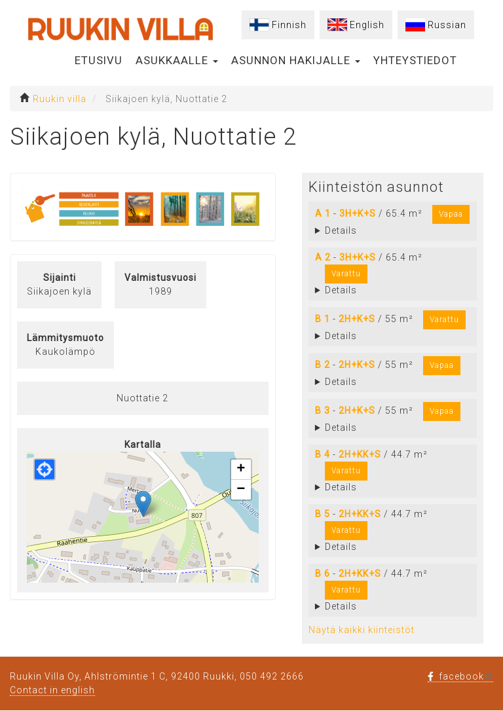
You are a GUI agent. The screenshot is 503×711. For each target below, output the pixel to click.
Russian (447, 25)
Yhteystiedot (415, 60)
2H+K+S (357, 319)
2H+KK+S (360, 454)
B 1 (322, 319)
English (367, 25)
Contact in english (52, 690)
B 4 (322, 454)
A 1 (323, 213)
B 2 (322, 364)
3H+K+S (357, 213)
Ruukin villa (59, 99)
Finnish (289, 25)
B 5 (322, 514)
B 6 (322, 573)
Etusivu (98, 60)
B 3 (322, 410)
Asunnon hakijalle (295, 60)
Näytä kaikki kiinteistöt (361, 630)
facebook (460, 676)
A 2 (323, 257)
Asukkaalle (177, 60)
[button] (143, 503)
